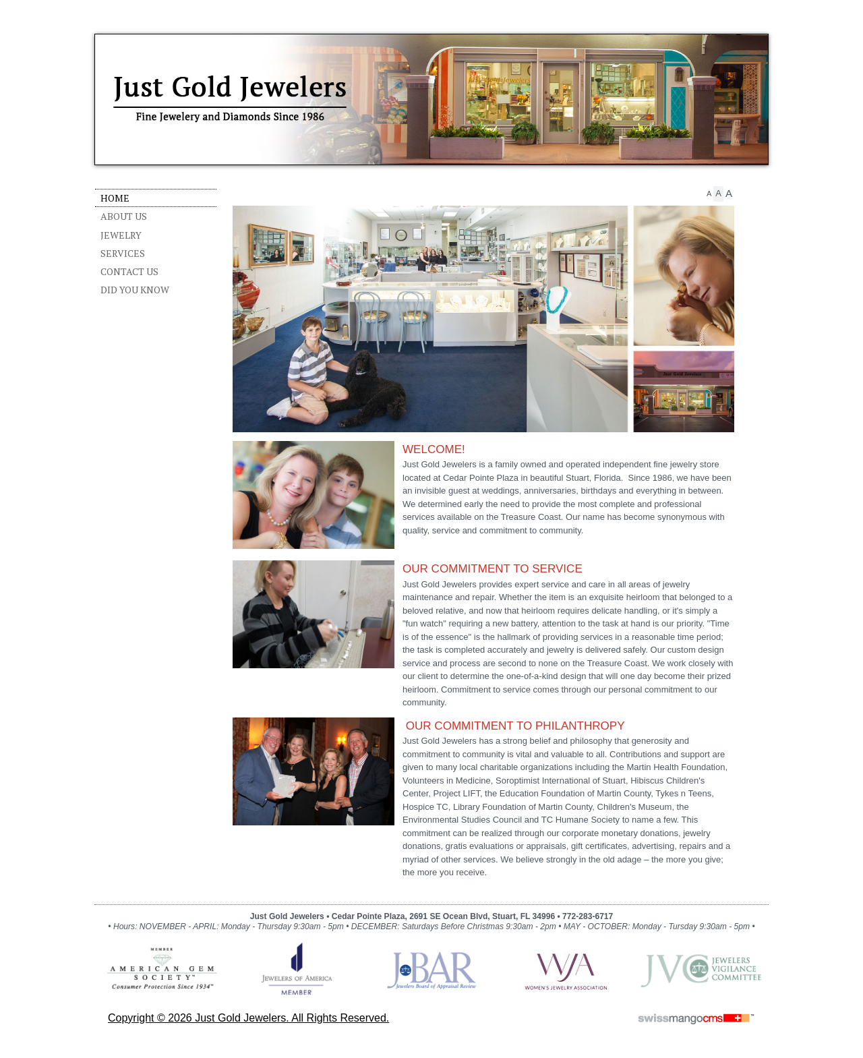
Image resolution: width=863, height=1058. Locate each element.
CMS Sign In (102, 895)
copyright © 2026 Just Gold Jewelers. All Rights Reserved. (248, 1018)
